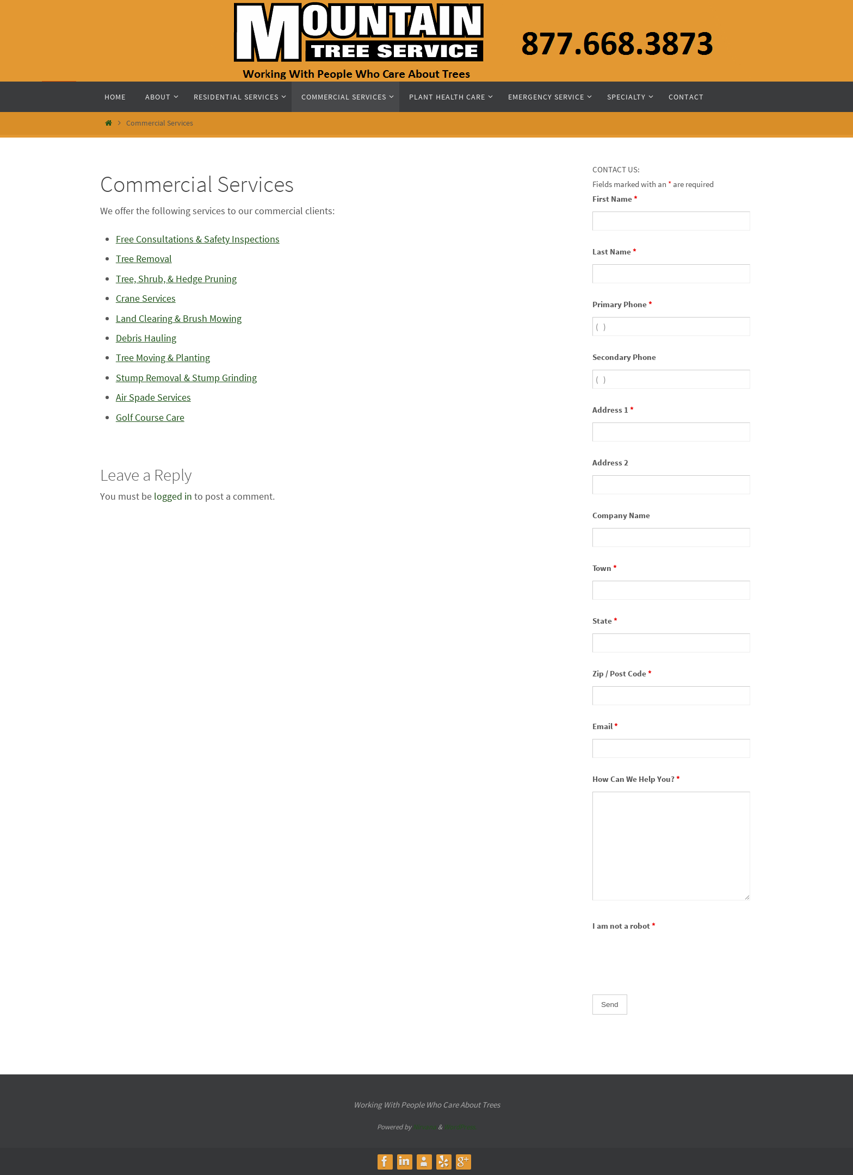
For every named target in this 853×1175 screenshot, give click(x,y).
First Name (615, 199)
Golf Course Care (150, 417)
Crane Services (146, 298)
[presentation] (675, 959)
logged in (173, 496)
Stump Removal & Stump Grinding (186, 377)
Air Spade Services (153, 397)
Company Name (621, 515)
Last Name (614, 251)
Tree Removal (144, 258)
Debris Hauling (146, 338)
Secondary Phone (624, 357)
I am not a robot (624, 926)
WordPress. (460, 1127)
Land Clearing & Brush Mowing (179, 318)
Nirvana (424, 1127)
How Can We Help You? (636, 779)
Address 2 (610, 462)
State (604, 621)
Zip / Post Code (622, 673)
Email (605, 726)
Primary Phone (622, 304)
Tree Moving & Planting (163, 357)
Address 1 (613, 410)
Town (604, 568)
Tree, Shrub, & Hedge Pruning (176, 278)
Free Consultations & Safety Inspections (198, 239)
